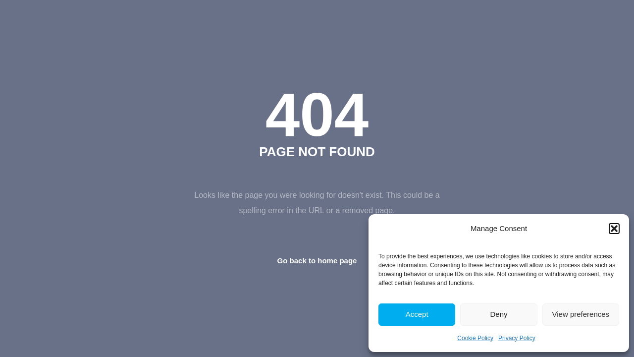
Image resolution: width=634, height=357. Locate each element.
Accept (417, 314)
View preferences (581, 314)
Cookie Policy (475, 338)
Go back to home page (317, 260)
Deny (498, 314)
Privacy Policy (516, 338)
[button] (614, 229)
